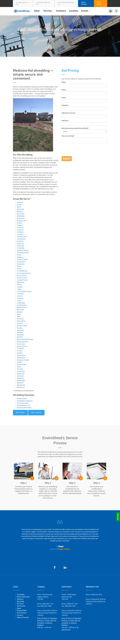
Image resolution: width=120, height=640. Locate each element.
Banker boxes (22, 398)
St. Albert (20, 348)
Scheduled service (23, 405)
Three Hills (21, 371)
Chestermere (22, 236)
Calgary (20, 225)
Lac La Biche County (24, 291)
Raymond (20, 330)
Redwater (20, 335)
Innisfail (20, 287)
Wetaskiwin (21, 385)
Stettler (19, 353)
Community (21, 606)
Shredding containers (24, 401)
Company (65, 105)
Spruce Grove (22, 346)
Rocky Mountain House (25, 339)
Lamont (19, 296)
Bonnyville (21, 218)
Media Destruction (23, 597)
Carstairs (20, 234)
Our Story (20, 604)
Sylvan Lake (21, 364)
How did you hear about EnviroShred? (75, 128)
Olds (18, 316)
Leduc (19, 300)
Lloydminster (22, 305)
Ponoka (19, 328)
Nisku (19, 314)
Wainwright (21, 380)
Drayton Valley (22, 259)
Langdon (20, 298)
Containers (61, 11)
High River (20, 282)
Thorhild (20, 369)
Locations (73, 11)
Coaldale (20, 241)
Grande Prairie (22, 280)
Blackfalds (21, 216)
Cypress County (22, 250)
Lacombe (20, 294)
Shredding (20, 594)
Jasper (19, 289)
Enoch (19, 268)
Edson (19, 266)
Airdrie (19, 204)
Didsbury (20, 257)
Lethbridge (21, 303)
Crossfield (20, 248)
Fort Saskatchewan (24, 273)
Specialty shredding (24, 407)
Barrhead (20, 209)
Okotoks (20, 312)
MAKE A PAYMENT (84, 3)
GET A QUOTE (99, 3)
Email (64, 97)
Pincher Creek (22, 325)
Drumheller (21, 262)
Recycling (20, 412)
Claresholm (21, 239)
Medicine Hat (21, 307)
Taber (19, 367)
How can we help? (68, 136)
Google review (63, 549)
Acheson (20, 202)
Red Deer (20, 332)
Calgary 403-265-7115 (22, 3)
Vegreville (20, 373)
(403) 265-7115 (47, 604)
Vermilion (20, 376)
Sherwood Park (22, 341)
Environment (21, 613)
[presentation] (77, 148)
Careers (20, 615)
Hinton (19, 284)
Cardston (20, 232)
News (19, 608)
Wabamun (20, 378)
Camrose (20, 227)
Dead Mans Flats (23, 252)
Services (48, 11)
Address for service (69, 113)
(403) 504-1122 (96, 594)
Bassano (20, 211)
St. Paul (19, 351)
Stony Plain (21, 355)
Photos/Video (22, 610)
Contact (85, 11)
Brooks (19, 223)
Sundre (19, 362)
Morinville (20, 310)
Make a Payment (23, 617)
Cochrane (20, 243)
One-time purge (22, 403)
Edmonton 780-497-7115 (43, 3)
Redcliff (19, 337)
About (37, 11)
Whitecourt (21, 387)
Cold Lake (20, 246)
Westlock (20, 383)
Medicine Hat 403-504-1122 (66, 3)
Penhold (20, 323)
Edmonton (20, 264)
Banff (19, 207)
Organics (20, 599)
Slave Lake (21, 344)
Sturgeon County (23, 360)
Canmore (20, 230)
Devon (19, 255)
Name (64, 82)
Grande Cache (22, 278)
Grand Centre (22, 275)
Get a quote (36, 412)
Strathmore (21, 357)
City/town (65, 120)
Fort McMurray (22, 271)
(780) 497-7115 (72, 604)
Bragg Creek (21, 220)
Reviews (118, 517)
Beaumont (20, 214)
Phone (64, 90)
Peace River (21, 321)
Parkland (20, 319)
